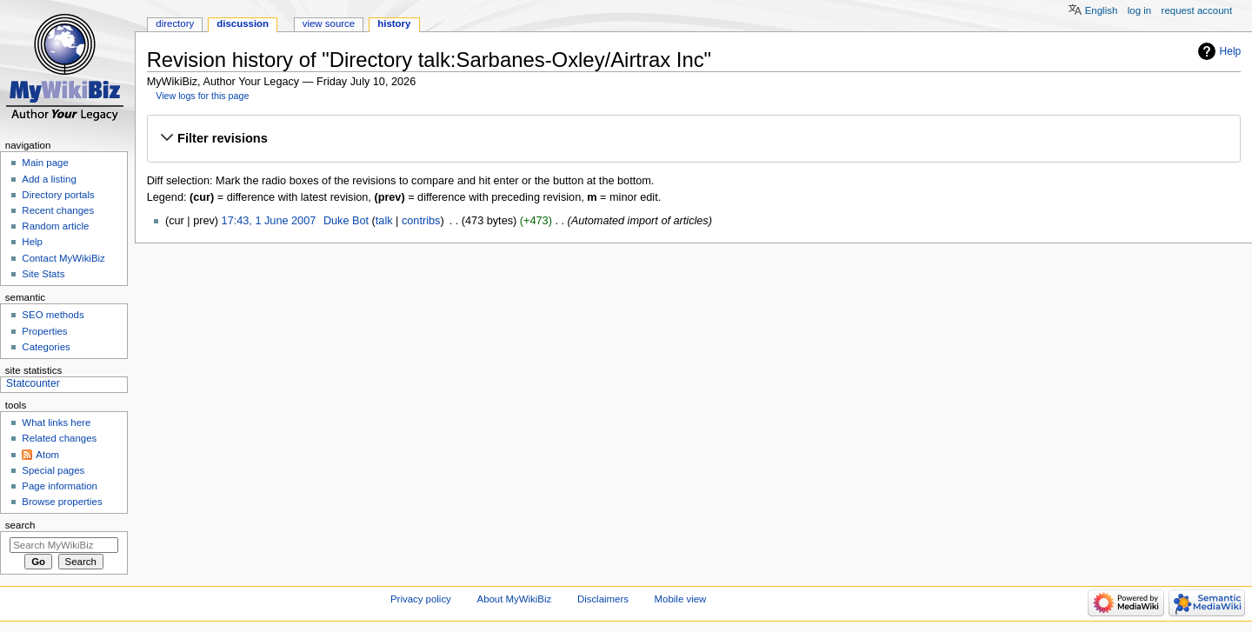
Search (20, 525)
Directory (175, 23)
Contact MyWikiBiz (63, 258)
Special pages (53, 470)
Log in (1139, 10)
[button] (693, 138)
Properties (44, 331)
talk (384, 221)
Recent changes (58, 210)
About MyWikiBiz (514, 599)
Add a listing (49, 179)
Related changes (59, 438)
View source (329, 23)
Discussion (242, 23)
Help (1231, 51)
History (393, 23)
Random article (55, 226)
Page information (59, 486)
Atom (47, 454)
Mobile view (681, 599)
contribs (421, 221)
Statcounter (33, 383)
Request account (1197, 10)
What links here (56, 422)
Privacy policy (420, 599)
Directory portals (58, 195)
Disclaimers (603, 599)
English (1101, 10)
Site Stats (43, 274)
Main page (45, 162)
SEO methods (52, 314)
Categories (46, 347)
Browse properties (62, 501)
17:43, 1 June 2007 (269, 221)
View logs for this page (202, 95)
